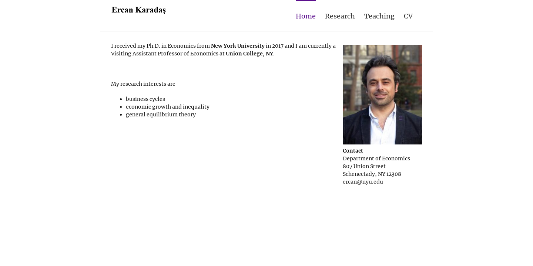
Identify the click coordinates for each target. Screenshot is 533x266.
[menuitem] (293, 15)
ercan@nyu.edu (363, 181)
